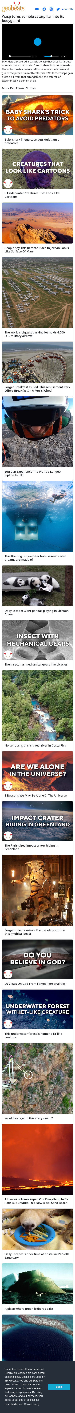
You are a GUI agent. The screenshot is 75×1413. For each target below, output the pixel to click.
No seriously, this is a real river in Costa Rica (35, 745)
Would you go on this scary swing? (29, 1118)
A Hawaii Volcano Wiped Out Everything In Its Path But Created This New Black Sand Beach (36, 1201)
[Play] (5, 56)
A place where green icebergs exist (29, 1309)
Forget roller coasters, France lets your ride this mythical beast (35, 932)
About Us (67, 9)
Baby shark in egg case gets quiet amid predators (32, 141)
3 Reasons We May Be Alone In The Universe (36, 795)
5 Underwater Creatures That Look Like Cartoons (32, 194)
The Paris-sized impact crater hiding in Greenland (31, 847)
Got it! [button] (59, 1387)
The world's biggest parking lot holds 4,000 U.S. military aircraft (35, 334)
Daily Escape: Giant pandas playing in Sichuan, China (37, 612)
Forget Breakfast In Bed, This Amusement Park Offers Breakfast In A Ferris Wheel (37, 388)
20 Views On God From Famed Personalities (35, 984)
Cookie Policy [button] (31, 1404)
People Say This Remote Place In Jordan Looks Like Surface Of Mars (37, 249)
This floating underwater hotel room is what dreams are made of (36, 557)
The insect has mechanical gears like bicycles (36, 664)
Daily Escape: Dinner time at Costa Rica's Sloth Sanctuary (37, 1255)
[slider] (20, 56)
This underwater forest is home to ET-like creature (33, 1035)
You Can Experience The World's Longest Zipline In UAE (33, 473)
